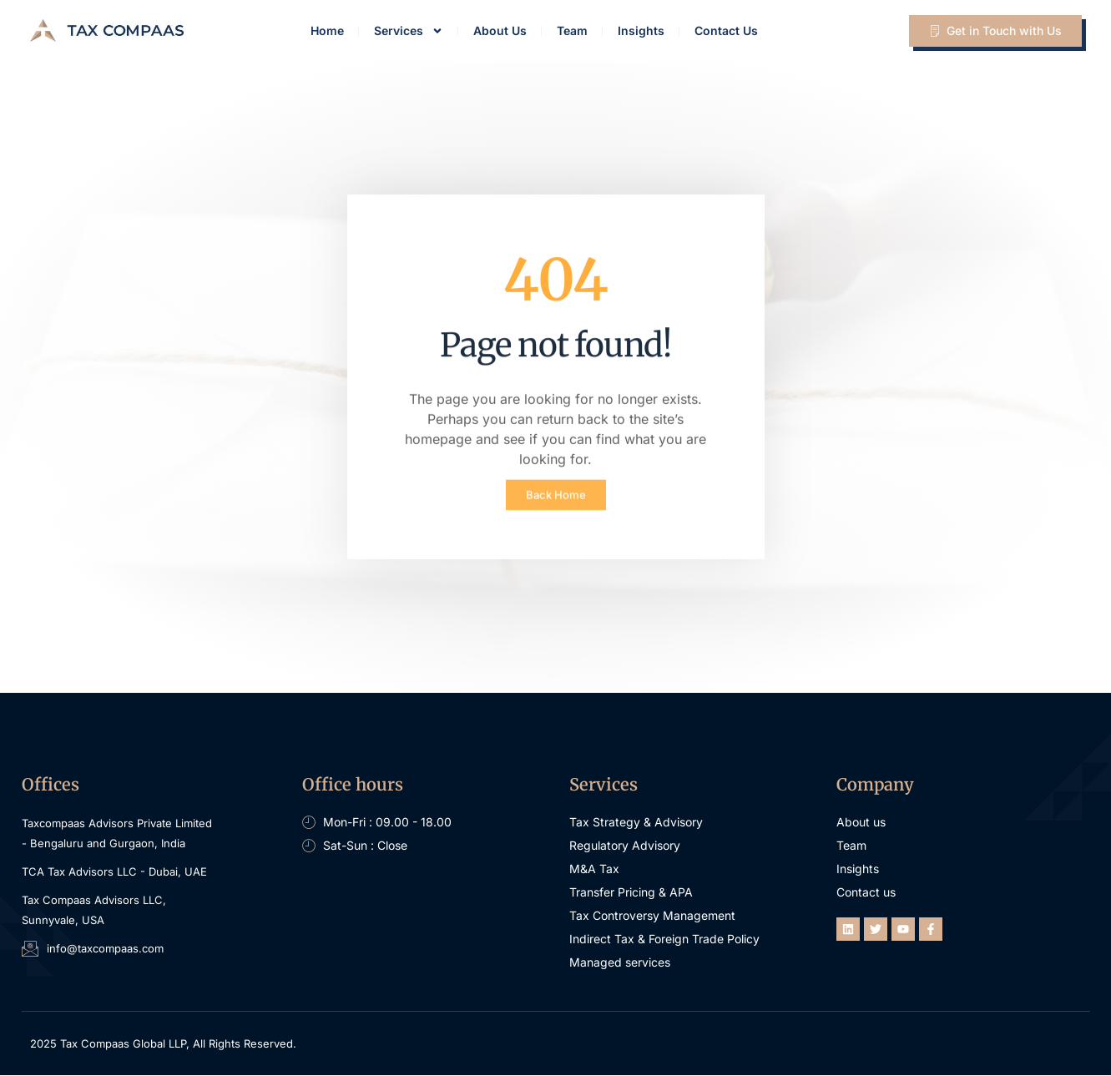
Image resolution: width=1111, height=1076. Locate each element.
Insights (641, 30)
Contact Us (726, 30)
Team (572, 30)
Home (327, 30)
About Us (500, 30)
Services (408, 31)
